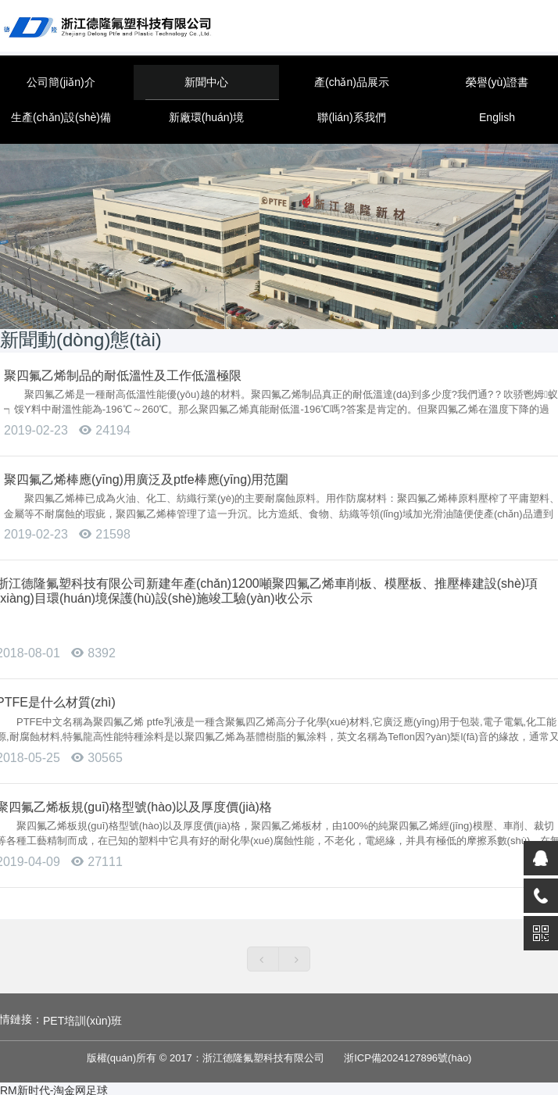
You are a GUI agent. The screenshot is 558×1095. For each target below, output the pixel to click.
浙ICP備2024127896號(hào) (407, 1058)
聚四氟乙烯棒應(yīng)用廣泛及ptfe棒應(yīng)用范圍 (146, 479)
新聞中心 (206, 82)
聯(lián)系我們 (351, 117)
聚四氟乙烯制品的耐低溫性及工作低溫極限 (122, 375)
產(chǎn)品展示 (351, 82)
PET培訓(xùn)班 (82, 1020)
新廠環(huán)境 (206, 117)
